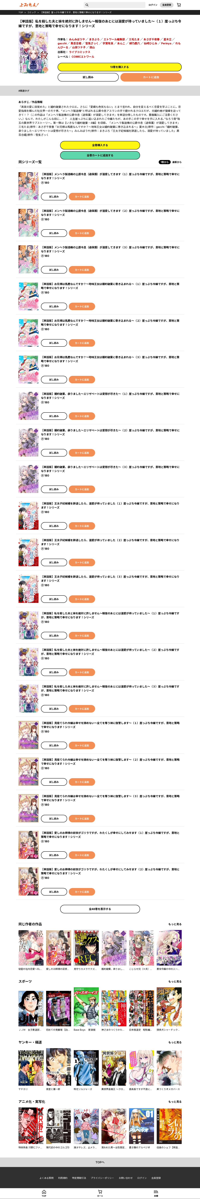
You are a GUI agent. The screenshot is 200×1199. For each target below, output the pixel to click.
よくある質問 (46, 1177)
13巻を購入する (119, 67)
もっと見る (175, 924)
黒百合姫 (76, 43)
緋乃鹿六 (134, 43)
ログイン (153, 5)
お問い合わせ (126, 1177)
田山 (92, 47)
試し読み (88, 77)
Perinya (166, 43)
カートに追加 (151, 77)
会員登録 (166, 5)
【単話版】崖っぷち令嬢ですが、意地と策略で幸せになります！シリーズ (76, 12)
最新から (177, 162)
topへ (100, 1162)
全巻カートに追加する (100, 155)
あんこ (121, 43)
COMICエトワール (83, 56)
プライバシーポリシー (102, 1177)
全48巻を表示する (100, 909)
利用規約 (62, 1177)
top (20, 12)
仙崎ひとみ (150, 43)
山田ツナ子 (79, 47)
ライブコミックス (79, 52)
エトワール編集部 (114, 39)
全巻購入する (100, 145)
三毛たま (134, 39)
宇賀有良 (108, 43)
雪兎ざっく (92, 43)
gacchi (62, 43)
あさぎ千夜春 (152, 39)
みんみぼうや (77, 39)
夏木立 (168, 39)
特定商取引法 (79, 1177)
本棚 (156, 1196)
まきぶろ (94, 39)
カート (100, 1196)
